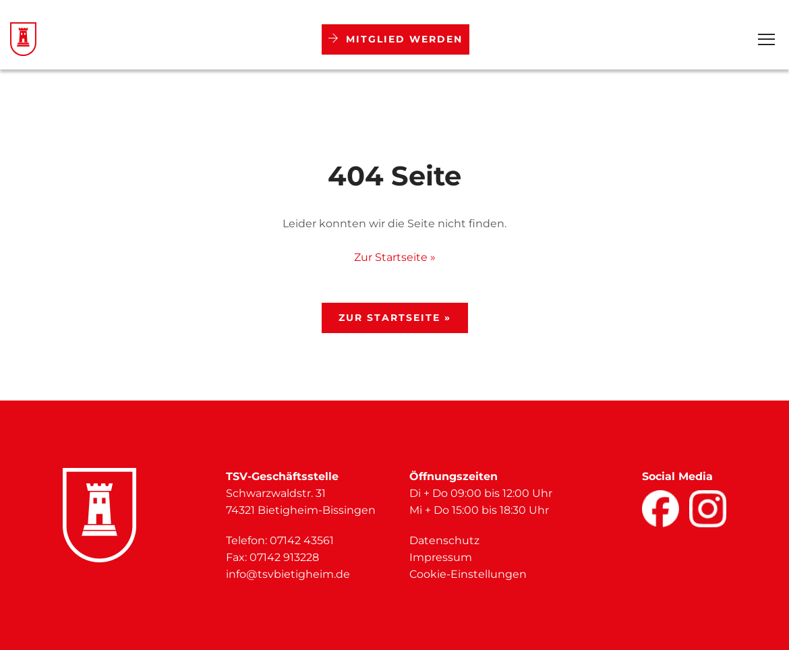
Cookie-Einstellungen (468, 574)
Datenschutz (444, 540)
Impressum (440, 557)
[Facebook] (660, 508)
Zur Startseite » (395, 257)
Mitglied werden (395, 39)
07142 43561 (302, 540)
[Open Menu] (766, 39)
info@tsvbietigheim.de (288, 574)
